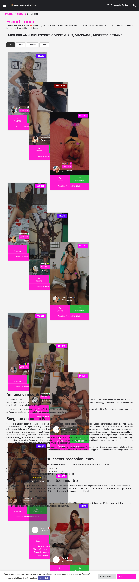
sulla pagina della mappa (81, 424)
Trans (20, 45)
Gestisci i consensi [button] (107, 576)
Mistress (32, 45)
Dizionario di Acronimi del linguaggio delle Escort (68, 491)
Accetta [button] (131, 576)
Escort (21, 14)
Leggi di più (44, 578)
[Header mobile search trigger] (134, 5)
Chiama (17, 121)
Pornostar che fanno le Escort (70, 437)
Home (9, 14)
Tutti (10, 45)
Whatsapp (37, 121)
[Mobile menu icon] (5, 5)
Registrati (126, 5)
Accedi (117, 5)
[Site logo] (24, 5)
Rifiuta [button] (121, 576)
